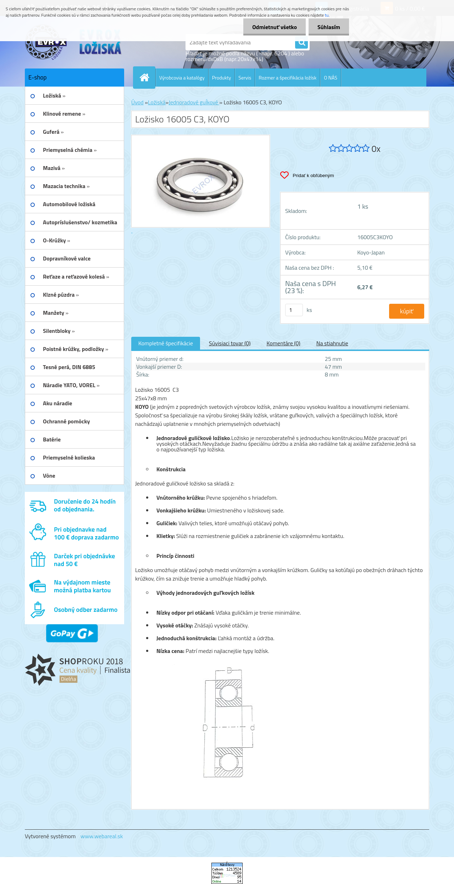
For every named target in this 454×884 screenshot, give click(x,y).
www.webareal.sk (102, 836)
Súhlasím (328, 27)
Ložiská (157, 102)
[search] (301, 42)
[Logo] (73, 42)
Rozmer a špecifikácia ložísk (287, 77)
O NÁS (330, 77)
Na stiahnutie (332, 343)
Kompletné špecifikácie (165, 343)
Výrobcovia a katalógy (182, 77)
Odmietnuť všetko (274, 27)
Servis (244, 77)
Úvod (137, 102)
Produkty (221, 77)
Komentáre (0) (283, 343)
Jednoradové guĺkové (193, 102)
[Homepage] (147, 77)
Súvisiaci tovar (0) (229, 343)
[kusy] (294, 310)
